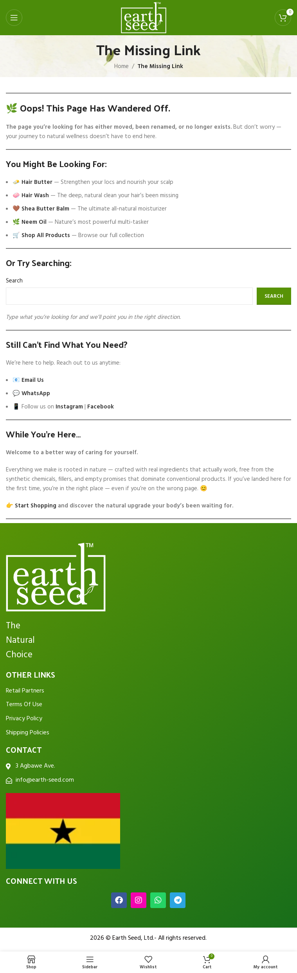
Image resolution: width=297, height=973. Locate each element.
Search (14, 281)
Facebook (100, 407)
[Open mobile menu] (14, 17)
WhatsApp (36, 393)
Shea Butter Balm (45, 209)
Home (121, 66)
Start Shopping (35, 506)
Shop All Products (46, 235)
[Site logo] (143, 17)
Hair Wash (35, 195)
